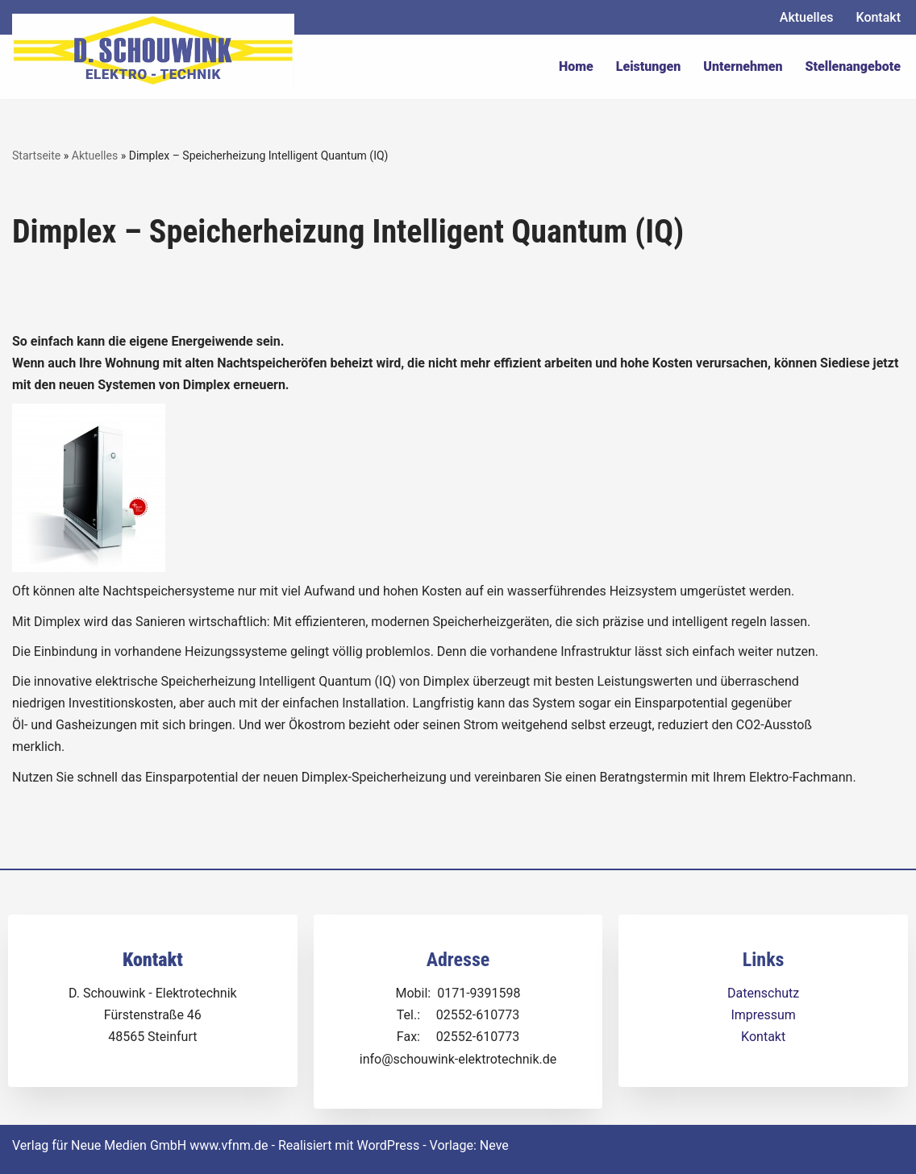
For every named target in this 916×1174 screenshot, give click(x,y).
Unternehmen (742, 66)
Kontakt (878, 17)
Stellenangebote (853, 66)
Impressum (763, 1015)
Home (576, 66)
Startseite (36, 155)
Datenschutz (763, 993)
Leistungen (648, 66)
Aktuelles (807, 17)
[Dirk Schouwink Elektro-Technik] (153, 50)
